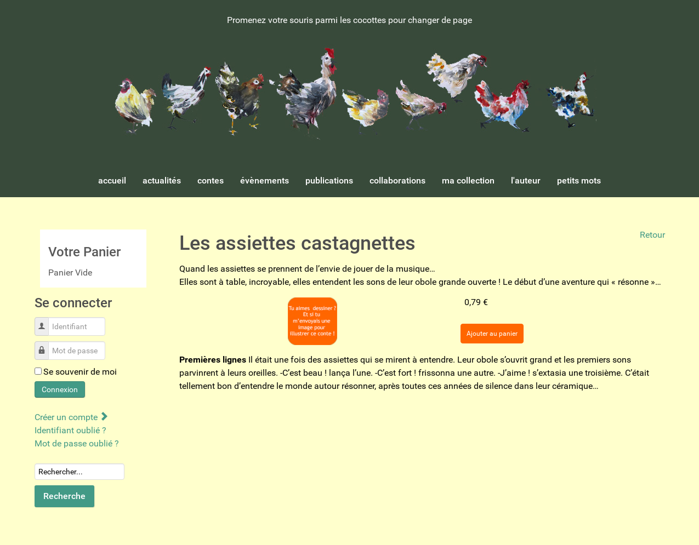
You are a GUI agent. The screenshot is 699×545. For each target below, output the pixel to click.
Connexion (60, 389)
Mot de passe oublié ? (77, 443)
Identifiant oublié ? (70, 430)
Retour (652, 235)
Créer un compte (71, 417)
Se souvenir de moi (80, 371)
